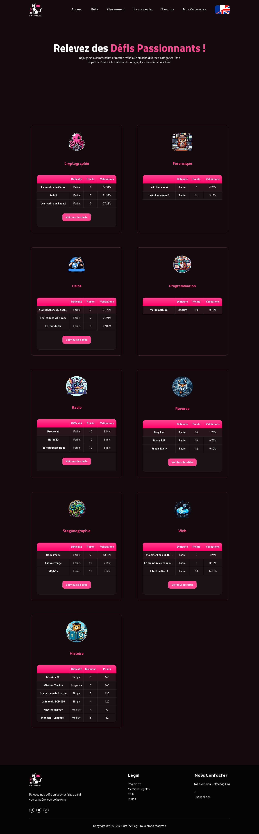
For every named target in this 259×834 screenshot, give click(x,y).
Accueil (77, 9)
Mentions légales (139, 789)
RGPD (132, 799)
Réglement (134, 784)
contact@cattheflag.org (212, 784)
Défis (94, 9)
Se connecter (143, 9)
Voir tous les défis (76, 217)
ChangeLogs (202, 797)
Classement (116, 9)
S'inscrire (167, 9)
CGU (131, 794)
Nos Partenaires (194, 9)
